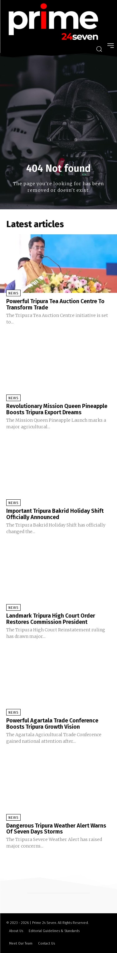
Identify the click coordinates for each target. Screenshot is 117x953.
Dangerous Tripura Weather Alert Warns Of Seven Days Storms (56, 828)
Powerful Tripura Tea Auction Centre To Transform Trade (55, 304)
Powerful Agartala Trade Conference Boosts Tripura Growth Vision (52, 723)
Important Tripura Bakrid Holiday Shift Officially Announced (55, 514)
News (13, 293)
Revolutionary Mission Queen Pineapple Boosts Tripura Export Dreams (56, 409)
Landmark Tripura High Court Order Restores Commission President (50, 618)
